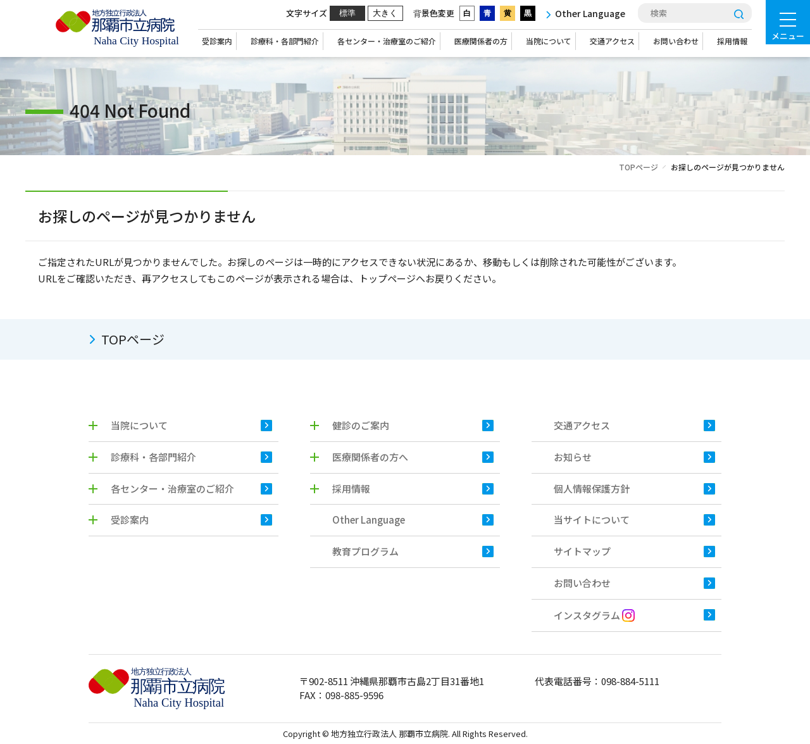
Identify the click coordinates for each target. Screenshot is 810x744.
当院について (548, 40)
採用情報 (732, 40)
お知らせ (573, 456)
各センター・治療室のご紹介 (386, 40)
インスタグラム (594, 615)
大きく (385, 13)
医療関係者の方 (481, 40)
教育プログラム (365, 551)
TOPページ (638, 166)
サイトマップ (582, 551)
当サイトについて (592, 519)
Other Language (368, 519)
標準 (347, 13)
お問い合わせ (676, 40)
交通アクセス (612, 40)
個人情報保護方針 (592, 488)
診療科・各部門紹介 (285, 40)
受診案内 (217, 40)
